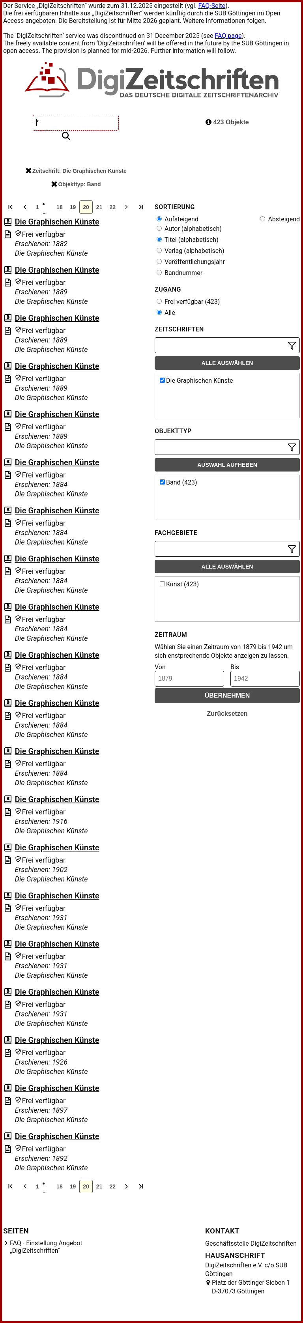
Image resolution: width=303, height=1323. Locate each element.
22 (112, 207)
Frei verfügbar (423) (188, 301)
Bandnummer (179, 273)
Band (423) (178, 482)
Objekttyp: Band (76, 184)
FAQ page (228, 35)
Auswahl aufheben (227, 465)
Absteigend (280, 219)
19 (73, 207)
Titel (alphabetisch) (188, 239)
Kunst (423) (179, 584)
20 (86, 207)
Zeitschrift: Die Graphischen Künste (76, 171)
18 (59, 207)
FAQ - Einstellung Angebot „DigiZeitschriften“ (46, 1246)
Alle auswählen (227, 363)
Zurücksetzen (227, 713)
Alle (166, 312)
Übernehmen (227, 695)
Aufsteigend (177, 219)
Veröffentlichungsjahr (191, 262)
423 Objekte (227, 122)
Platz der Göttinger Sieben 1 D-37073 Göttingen (251, 1287)
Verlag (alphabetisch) (190, 250)
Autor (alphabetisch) (189, 228)
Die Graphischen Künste (57, 221)
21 (99, 207)
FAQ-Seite (211, 5)
